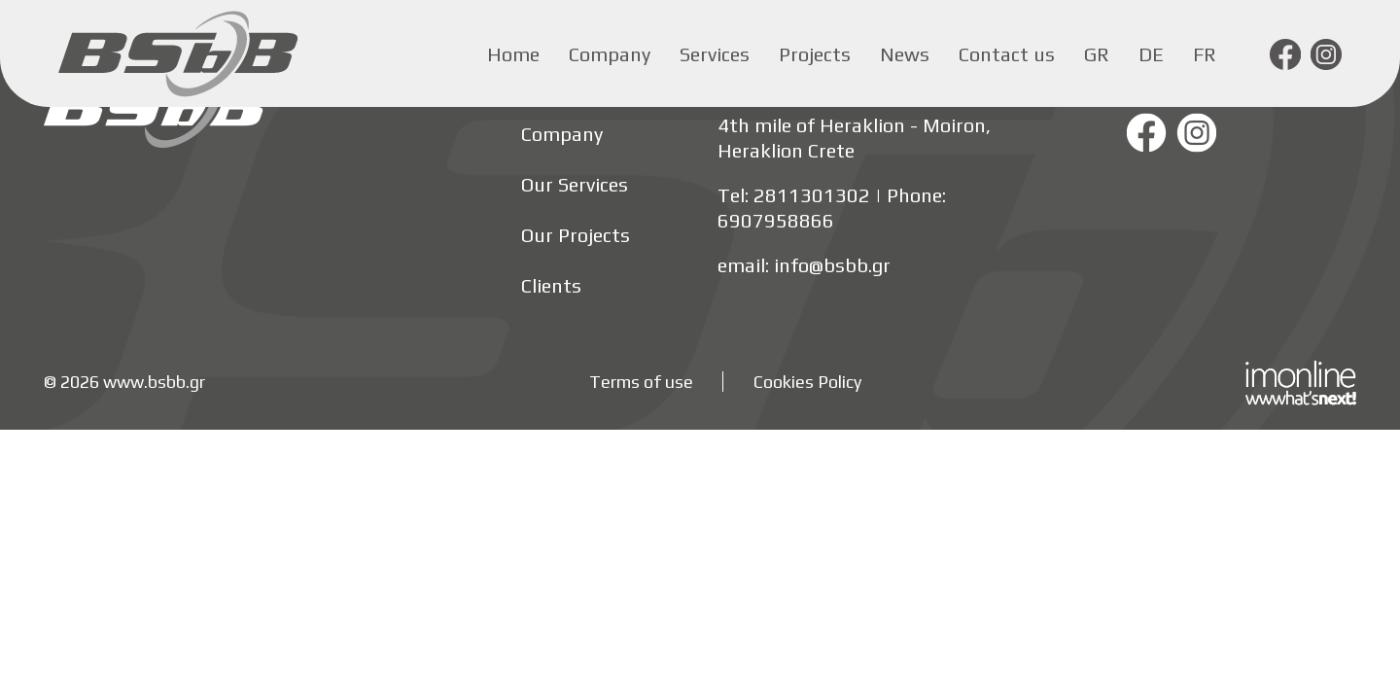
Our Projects (575, 235)
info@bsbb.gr (832, 265)
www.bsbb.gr (154, 381)
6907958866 (776, 220)
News (904, 54)
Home (513, 54)
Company (609, 54)
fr (1204, 54)
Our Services (574, 184)
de (1151, 54)
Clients (551, 285)
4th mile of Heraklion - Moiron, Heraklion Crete (854, 137)
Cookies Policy (807, 381)
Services (715, 54)
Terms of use (641, 381)
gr (1096, 54)
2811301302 (811, 195)
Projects (815, 54)
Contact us (1007, 54)
